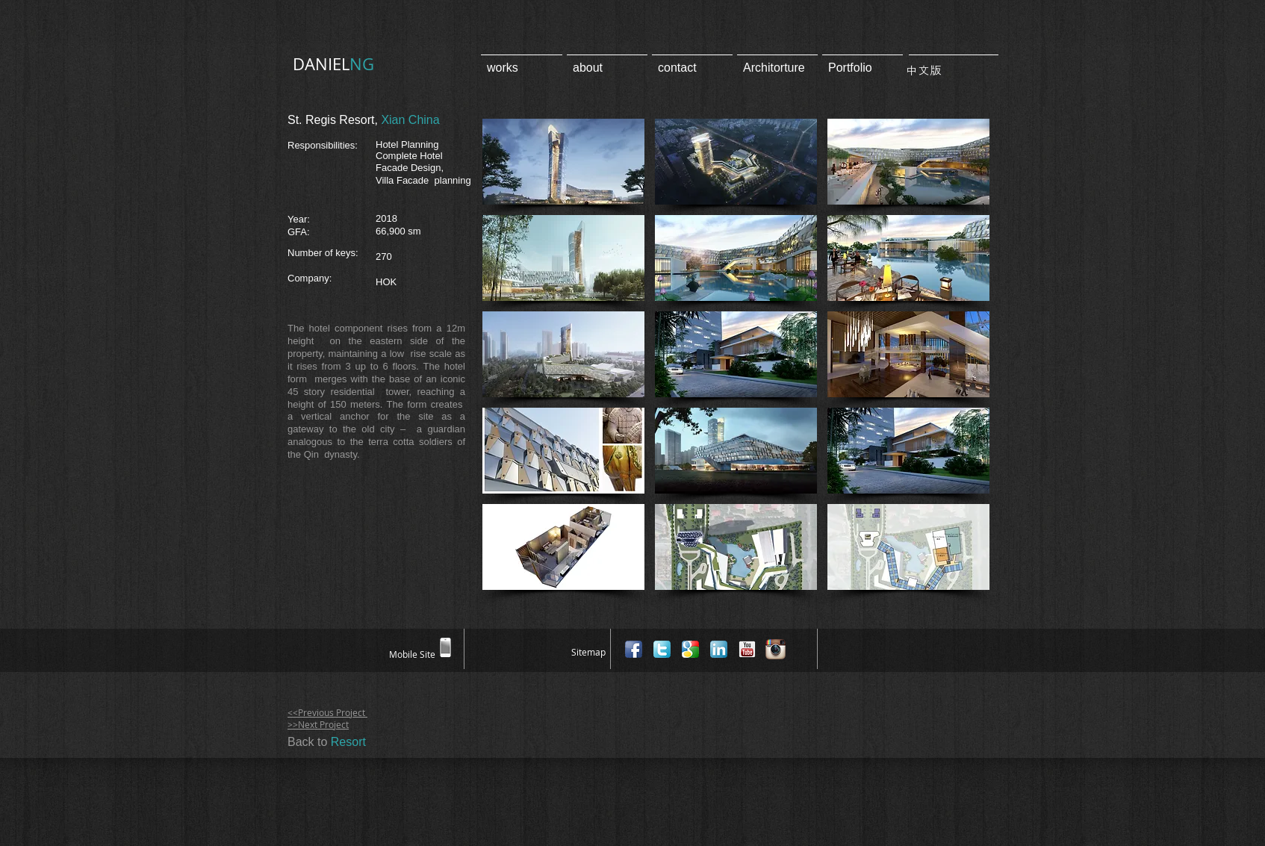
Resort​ (348, 741)
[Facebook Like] (979, 648)
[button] (563, 162)
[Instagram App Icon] (775, 649)
